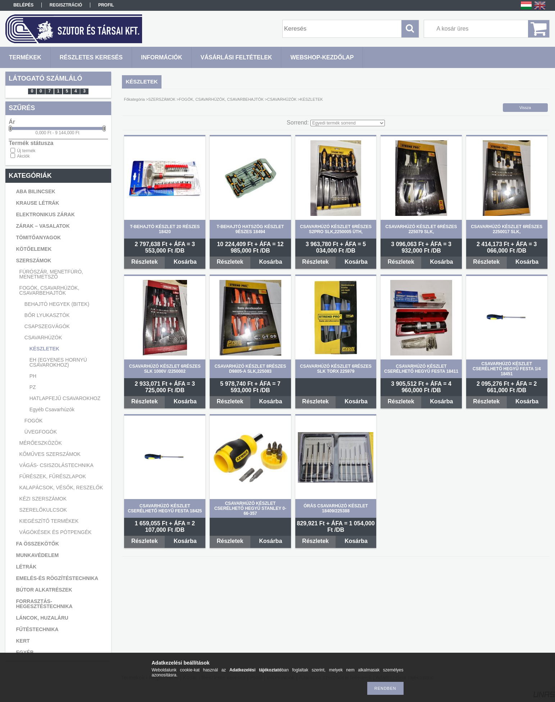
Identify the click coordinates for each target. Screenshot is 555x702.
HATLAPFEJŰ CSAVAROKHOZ (65, 398)
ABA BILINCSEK (35, 191)
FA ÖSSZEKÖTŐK (37, 544)
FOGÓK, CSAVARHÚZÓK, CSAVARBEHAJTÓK (49, 290)
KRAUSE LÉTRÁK (37, 203)
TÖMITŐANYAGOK (38, 237)
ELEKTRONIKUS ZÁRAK (45, 214)
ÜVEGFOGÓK (40, 432)
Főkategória (134, 99)
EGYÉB (24, 652)
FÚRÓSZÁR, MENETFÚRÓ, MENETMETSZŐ (51, 274)
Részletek (144, 262)
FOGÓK (33, 421)
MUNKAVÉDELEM (37, 555)
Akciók (23, 156)
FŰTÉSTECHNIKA (37, 629)
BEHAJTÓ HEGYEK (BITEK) (56, 304)
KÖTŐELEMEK (33, 249)
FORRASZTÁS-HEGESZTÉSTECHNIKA (44, 603)
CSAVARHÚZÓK (43, 337)
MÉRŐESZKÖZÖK (40, 443)
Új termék (26, 150)
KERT (22, 641)
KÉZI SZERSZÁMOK (43, 499)
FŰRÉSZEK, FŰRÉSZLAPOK (52, 476)
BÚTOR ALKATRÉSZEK (44, 590)
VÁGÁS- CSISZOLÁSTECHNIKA (56, 465)
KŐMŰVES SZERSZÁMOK (50, 454)
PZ (32, 387)
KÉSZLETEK (44, 349)
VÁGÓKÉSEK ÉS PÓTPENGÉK (55, 532)
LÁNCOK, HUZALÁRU (42, 618)
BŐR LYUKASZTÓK (47, 315)
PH (32, 376)
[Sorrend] (347, 123)
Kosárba (185, 262)
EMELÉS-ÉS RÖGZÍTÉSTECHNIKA (57, 578)
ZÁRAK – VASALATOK (42, 226)
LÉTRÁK (26, 567)
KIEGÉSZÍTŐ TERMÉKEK (49, 521)
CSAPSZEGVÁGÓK (47, 326)
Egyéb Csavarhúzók (51, 409)
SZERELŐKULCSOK (43, 510)
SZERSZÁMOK (33, 260)
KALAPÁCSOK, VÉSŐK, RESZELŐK (61, 487)
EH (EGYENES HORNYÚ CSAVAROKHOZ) (58, 362)
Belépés (23, 5)
